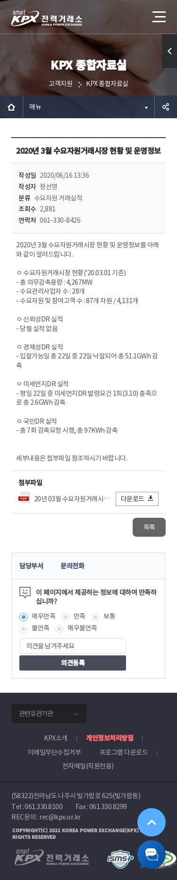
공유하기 (165, 107)
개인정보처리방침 (109, 737)
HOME (11, 107)
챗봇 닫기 (151, 854)
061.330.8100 (43, 806)
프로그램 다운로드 (124, 752)
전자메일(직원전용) (88, 766)
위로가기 (151, 822)
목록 (149, 527)
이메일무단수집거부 (54, 752)
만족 (79, 616)
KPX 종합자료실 (107, 83)
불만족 (41, 628)
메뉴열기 (158, 13)
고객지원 (60, 83)
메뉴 (35, 107)
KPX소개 (55, 738)
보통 (109, 616)
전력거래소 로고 (46, 17)
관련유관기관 (36, 713)
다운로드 (137, 498)
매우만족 (43, 616)
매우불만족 (82, 628)
